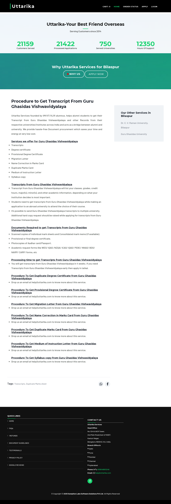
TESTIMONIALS (15, 450)
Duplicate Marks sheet (36, 383)
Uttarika (23, 6)
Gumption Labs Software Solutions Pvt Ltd (85, 494)
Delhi (91, 449)
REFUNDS (13, 435)
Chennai (92, 461)
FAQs (11, 428)
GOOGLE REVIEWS (16, 465)
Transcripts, (20, 383)
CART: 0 (106, 6)
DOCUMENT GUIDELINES (19, 443)
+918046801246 (103, 469)
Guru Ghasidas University (134, 134)
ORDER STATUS (130, 6)
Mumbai (92, 457)
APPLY (145, 6)
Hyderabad (93, 465)
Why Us (73, 74)
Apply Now (96, 74)
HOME (117, 6)
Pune (91, 453)
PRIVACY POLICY (16, 457)
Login (154, 6)
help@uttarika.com (103, 473)
